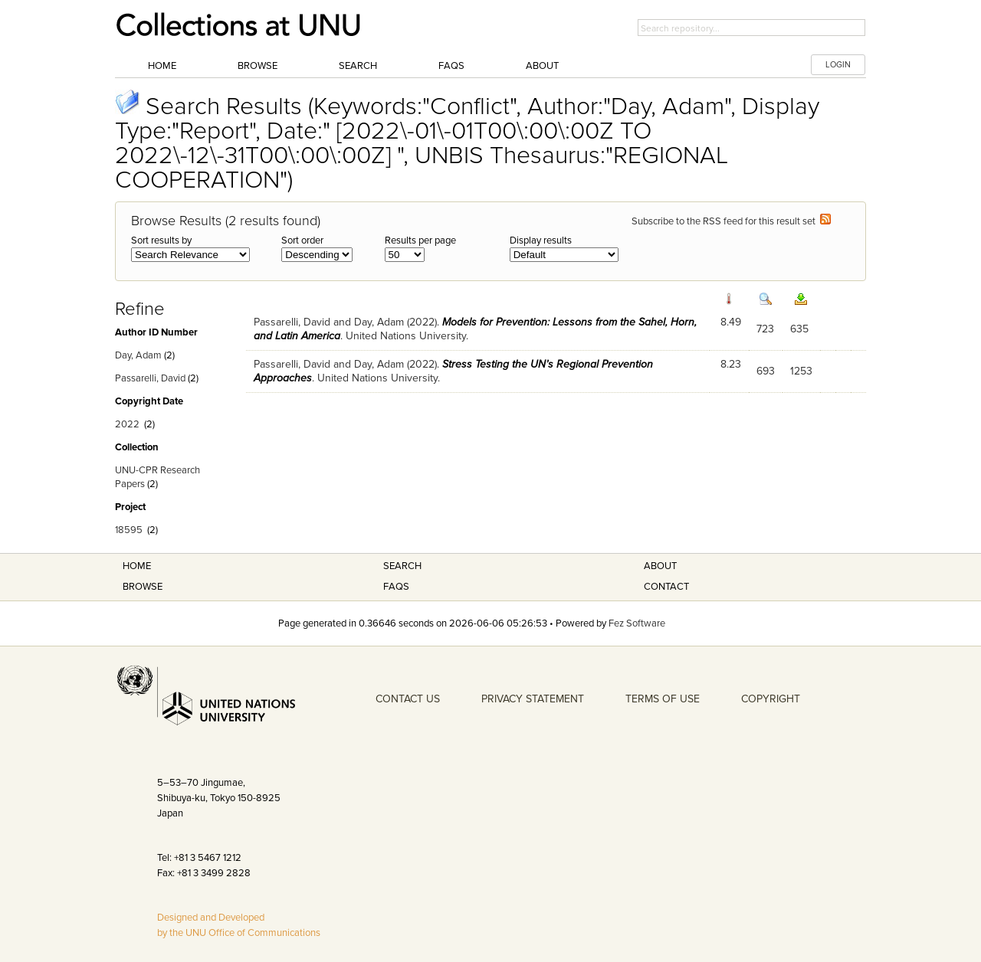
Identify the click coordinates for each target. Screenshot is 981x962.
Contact (666, 587)
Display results (541, 240)
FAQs (451, 66)
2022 (127, 424)
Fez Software (637, 623)
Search (358, 66)
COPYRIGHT (770, 698)
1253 (801, 371)
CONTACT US (408, 698)
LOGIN (838, 65)
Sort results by (161, 240)
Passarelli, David (150, 378)
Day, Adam (138, 355)
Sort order (302, 240)
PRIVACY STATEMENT (532, 698)
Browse (257, 66)
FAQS (396, 587)
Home (162, 66)
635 (799, 328)
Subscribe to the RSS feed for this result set (731, 221)
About (542, 66)
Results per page (420, 240)
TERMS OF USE (662, 698)
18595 (129, 530)
